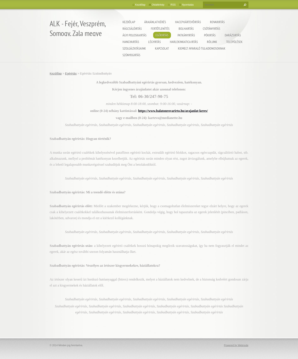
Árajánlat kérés (155, 22)
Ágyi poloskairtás (135, 35)
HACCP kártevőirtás (188, 22)
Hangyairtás (131, 42)
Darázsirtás (233, 35)
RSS (173, 4)
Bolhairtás (186, 28)
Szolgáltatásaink (134, 48)
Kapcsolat (162, 48)
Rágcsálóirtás (132, 28)
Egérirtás (162, 35)
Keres (244, 5)
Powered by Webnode (236, 345)
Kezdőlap (129, 22)
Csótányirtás (211, 28)
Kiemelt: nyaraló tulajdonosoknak (201, 48)
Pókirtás (210, 35)
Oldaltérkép (158, 4)
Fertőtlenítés (160, 28)
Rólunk (212, 42)
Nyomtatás (188, 4)
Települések (234, 42)
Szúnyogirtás (131, 55)
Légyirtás (154, 42)
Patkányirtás (186, 35)
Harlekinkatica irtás (184, 42)
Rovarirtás (217, 22)
